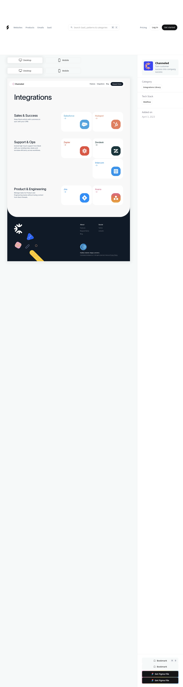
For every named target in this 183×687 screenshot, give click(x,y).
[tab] (25, 71)
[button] (18, 27)
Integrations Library (152, 87)
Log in (155, 27)
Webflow (147, 102)
